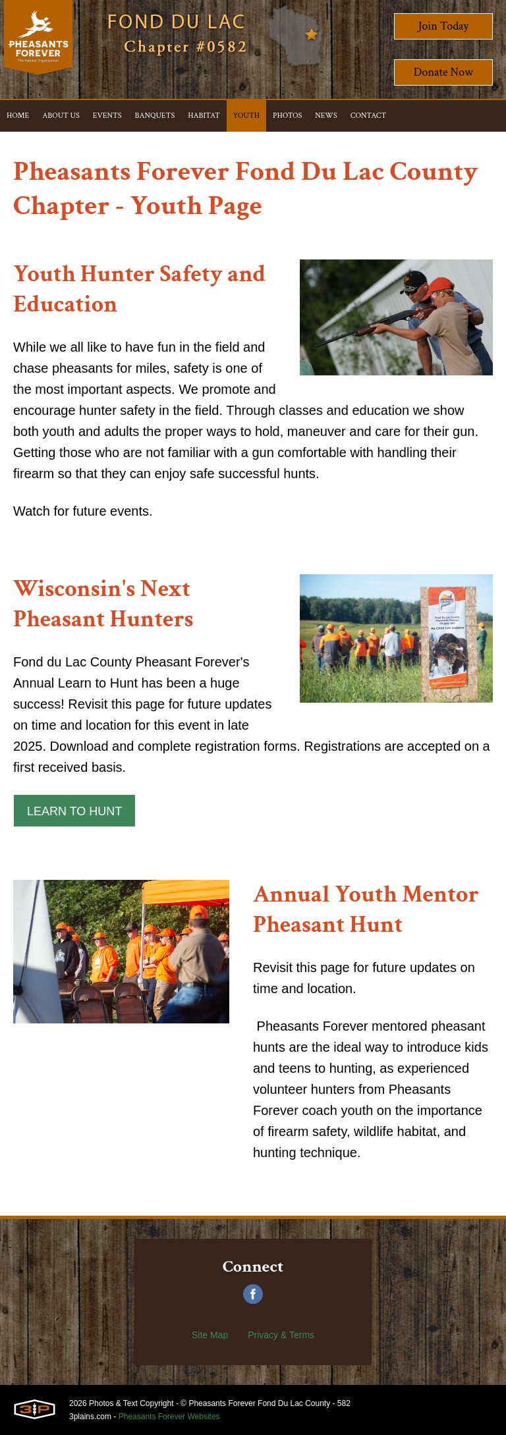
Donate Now (443, 72)
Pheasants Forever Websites (169, 1416)
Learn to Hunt (74, 811)
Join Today (443, 26)
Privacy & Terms (281, 1335)
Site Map (210, 1335)
